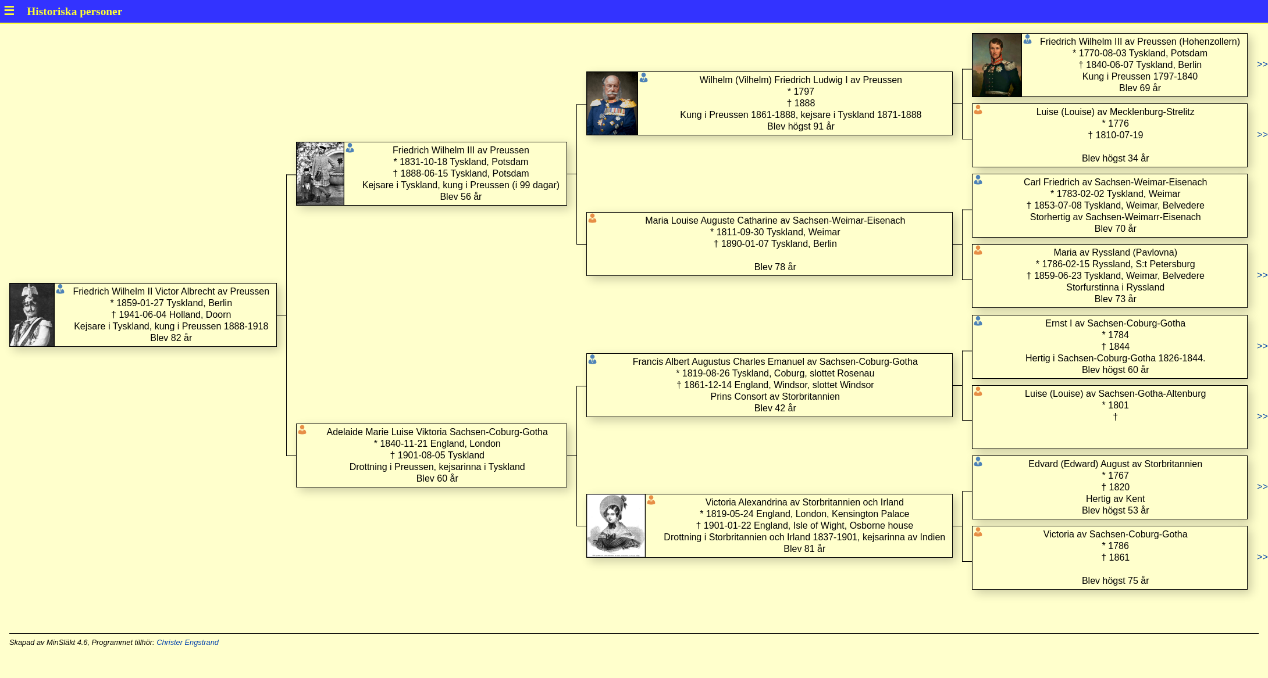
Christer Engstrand (187, 642)
